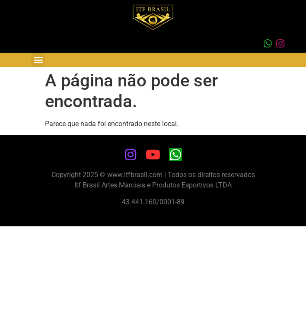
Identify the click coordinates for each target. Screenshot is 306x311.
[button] (38, 60)
